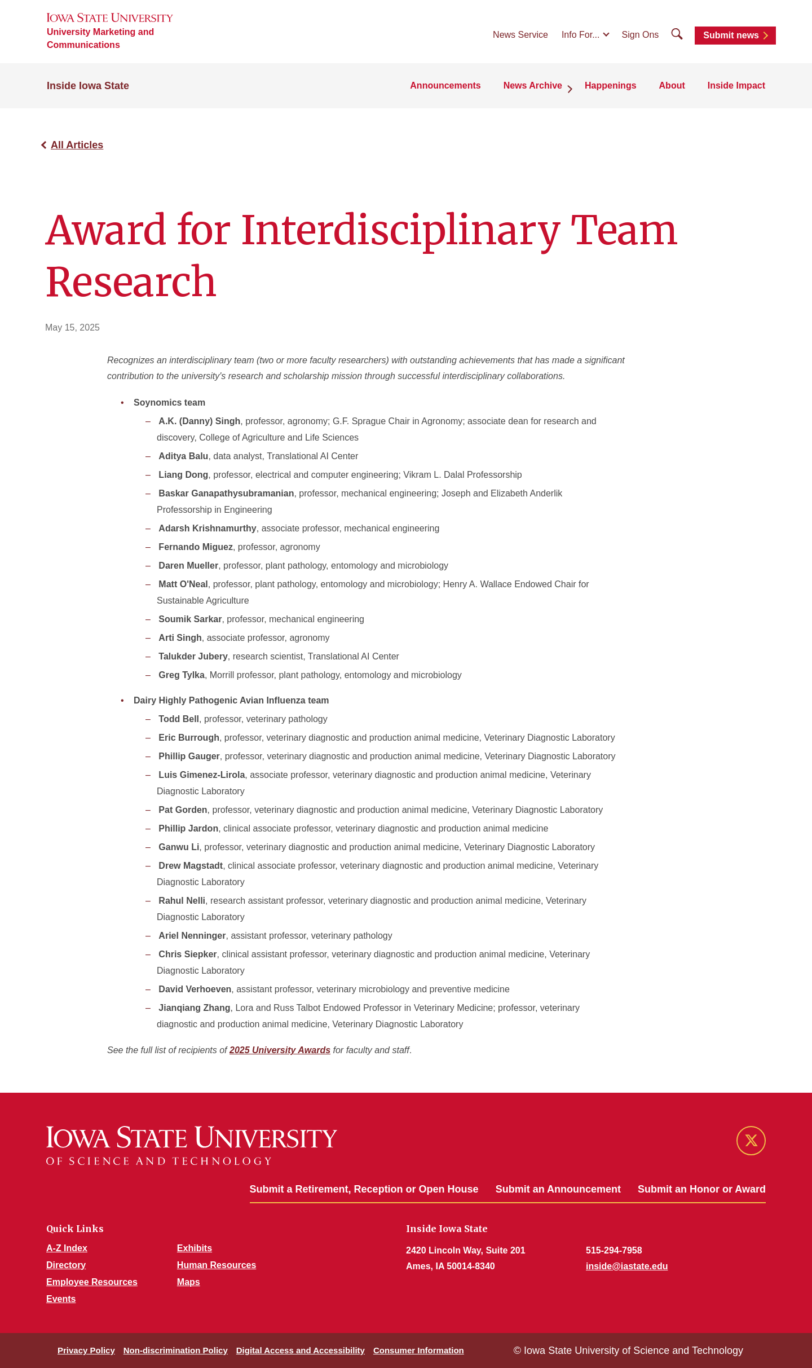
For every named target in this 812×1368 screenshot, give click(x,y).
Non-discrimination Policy (175, 1350)
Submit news (731, 35)
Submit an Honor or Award (702, 1189)
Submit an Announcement (558, 1189)
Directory (66, 1265)
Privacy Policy (86, 1350)
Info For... (581, 34)
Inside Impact (736, 85)
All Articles (77, 145)
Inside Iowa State (88, 85)
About (672, 85)
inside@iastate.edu (627, 1266)
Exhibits (194, 1248)
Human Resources (217, 1265)
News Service (520, 34)
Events (61, 1299)
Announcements (445, 85)
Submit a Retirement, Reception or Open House (364, 1189)
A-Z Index (66, 1248)
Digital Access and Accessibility (300, 1350)
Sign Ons (640, 34)
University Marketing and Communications (100, 38)
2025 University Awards (280, 1050)
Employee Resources (92, 1282)
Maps (188, 1282)
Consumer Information (418, 1350)
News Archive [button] (533, 85)
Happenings (611, 85)
